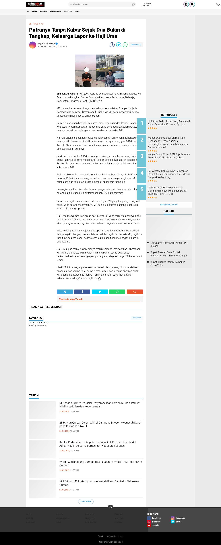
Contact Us (111, 536)
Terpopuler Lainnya (169, 198)
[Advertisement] (169, 65)
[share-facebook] (112, 44)
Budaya (59, 514)
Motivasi (119, 518)
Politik (118, 522)
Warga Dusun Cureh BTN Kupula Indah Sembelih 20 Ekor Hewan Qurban (171, 155)
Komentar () (136, 45)
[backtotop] (110, 508)
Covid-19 (89, 514)
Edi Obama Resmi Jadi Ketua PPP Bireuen (168, 238)
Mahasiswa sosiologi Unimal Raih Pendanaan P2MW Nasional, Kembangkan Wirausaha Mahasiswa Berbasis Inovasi (172, 143)
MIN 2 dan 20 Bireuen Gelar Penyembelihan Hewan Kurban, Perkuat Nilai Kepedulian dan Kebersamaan (97, 408)
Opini (58, 522)
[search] (102, 4)
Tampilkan (136, 318)
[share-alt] (65, 292)
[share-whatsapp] (125, 44)
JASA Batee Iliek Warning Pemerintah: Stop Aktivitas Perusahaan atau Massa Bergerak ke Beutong (171, 172)
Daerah (37, 11)
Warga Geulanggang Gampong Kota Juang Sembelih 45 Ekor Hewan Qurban (96, 465)
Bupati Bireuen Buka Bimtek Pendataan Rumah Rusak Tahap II (168, 247)
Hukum (29, 518)
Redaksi (100, 536)
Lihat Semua (86, 501)
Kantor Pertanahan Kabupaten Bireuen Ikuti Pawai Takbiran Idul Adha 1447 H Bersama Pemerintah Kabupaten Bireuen (96, 448)
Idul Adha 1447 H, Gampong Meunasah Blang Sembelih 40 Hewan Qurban (98, 485)
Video (91, 11)
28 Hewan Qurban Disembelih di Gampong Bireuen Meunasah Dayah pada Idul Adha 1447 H (99, 428)
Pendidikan (90, 522)
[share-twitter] (118, 44)
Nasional (48, 11)
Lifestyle (80, 11)
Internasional (64, 11)
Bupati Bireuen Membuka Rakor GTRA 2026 (167, 257)
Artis (29, 514)
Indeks (121, 536)
